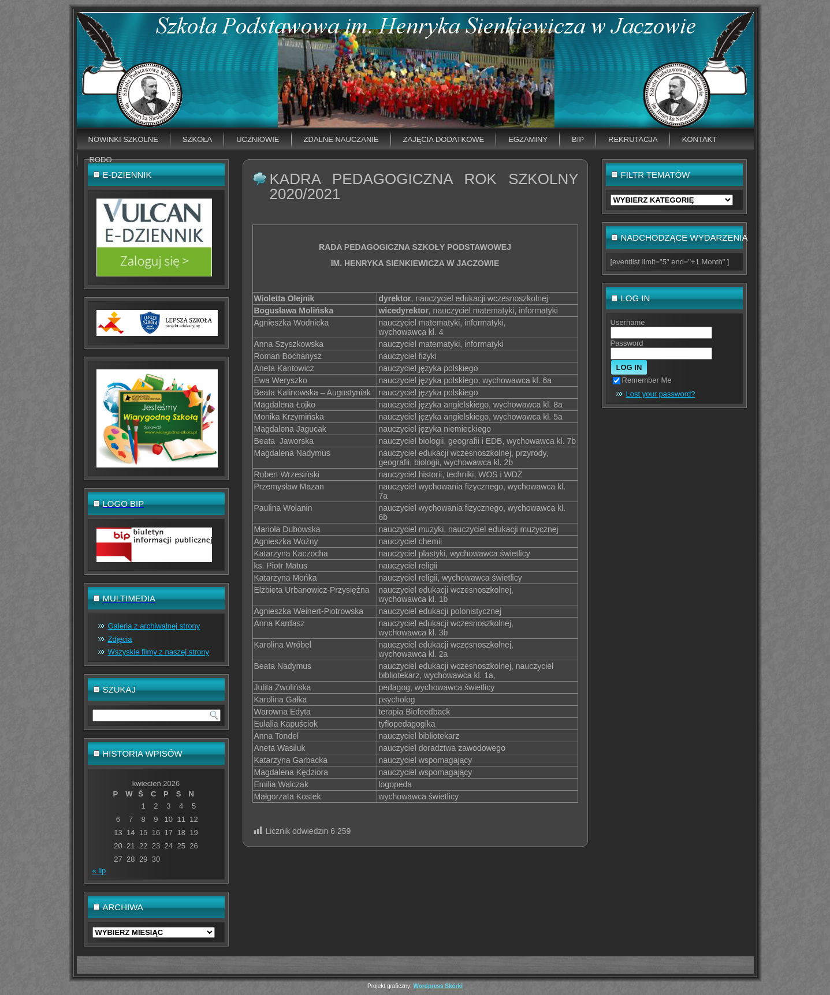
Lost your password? (660, 394)
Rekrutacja (633, 139)
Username (628, 322)
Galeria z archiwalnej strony (154, 626)
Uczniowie (257, 139)
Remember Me (642, 380)
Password (627, 343)
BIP (578, 139)
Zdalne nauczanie (341, 139)
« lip (99, 870)
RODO (101, 159)
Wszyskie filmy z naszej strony (159, 652)
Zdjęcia (120, 639)
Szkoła (197, 139)
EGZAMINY (528, 139)
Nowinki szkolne (123, 139)
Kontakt (699, 139)
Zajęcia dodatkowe (444, 139)
